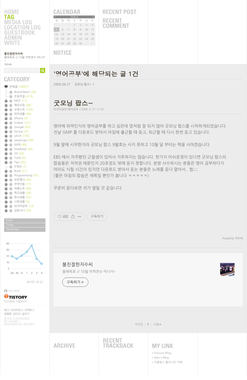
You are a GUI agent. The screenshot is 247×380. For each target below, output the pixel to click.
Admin (22, 38)
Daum (13, 321)
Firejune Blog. (163, 353)
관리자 (16, 314)
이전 (140, 324)
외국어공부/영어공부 (66, 109)
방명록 (7, 314)
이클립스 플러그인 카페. (168, 362)
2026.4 (74, 17)
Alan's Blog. (161, 357)
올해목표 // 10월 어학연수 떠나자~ (89, 271)
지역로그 (29, 310)
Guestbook (22, 32)
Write (22, 43)
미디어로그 (17, 310)
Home (22, 12)
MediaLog (22, 22)
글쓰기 (25, 314)
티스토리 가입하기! (15, 301)
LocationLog (22, 27)
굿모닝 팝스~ (83, 84)
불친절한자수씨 (13, 53)
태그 (6, 310)
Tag (22, 17)
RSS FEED (14, 291)
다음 (156, 324)
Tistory (28, 324)
